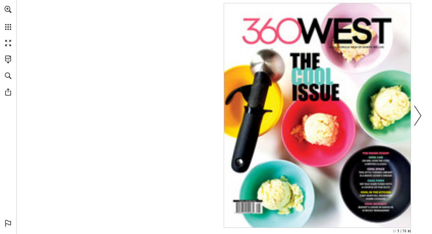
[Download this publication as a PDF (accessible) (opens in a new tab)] (8, 59)
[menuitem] (8, 18)
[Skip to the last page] (409, 231)
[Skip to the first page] (394, 231)
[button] (8, 9)
